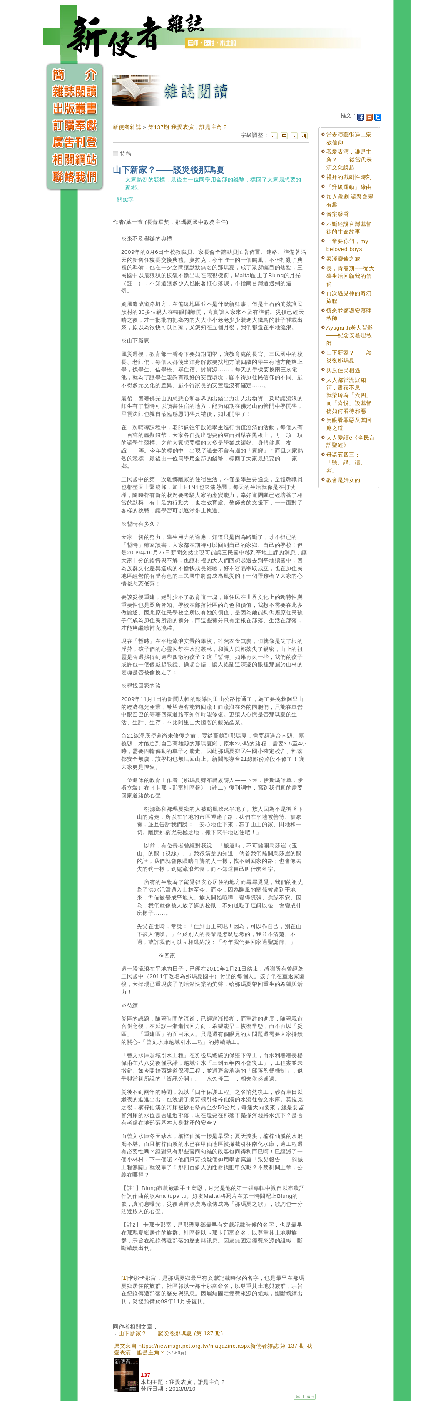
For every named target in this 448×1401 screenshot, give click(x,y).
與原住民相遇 (343, 370)
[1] (124, 1278)
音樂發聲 (337, 214)
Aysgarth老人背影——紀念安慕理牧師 (349, 335)
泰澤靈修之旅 (343, 259)
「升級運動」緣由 (349, 187)
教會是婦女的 (343, 480)
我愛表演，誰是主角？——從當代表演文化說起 (349, 159)
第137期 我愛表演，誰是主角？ (188, 127)
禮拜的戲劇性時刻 (349, 177)
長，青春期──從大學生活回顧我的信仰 (350, 276)
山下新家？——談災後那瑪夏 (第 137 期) (171, 1333)
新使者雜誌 (127, 127)
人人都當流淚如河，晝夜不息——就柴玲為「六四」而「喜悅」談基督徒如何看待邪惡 (349, 395)
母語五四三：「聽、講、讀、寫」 (346, 462)
